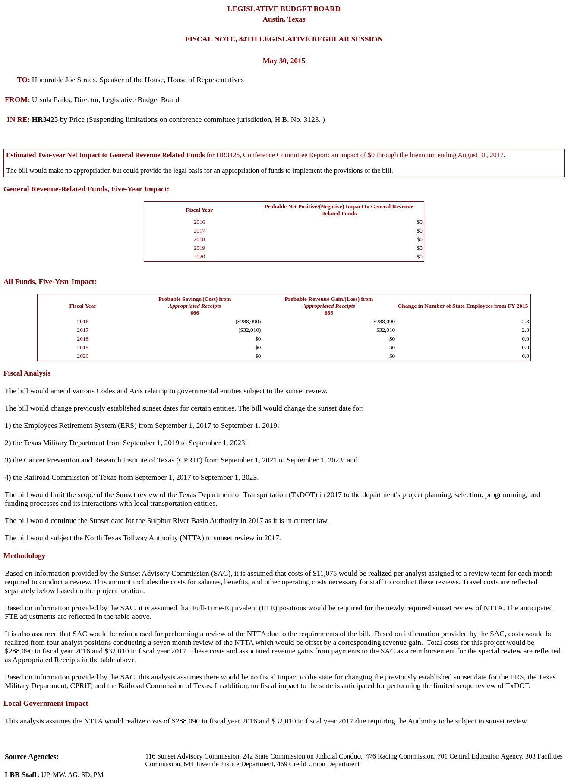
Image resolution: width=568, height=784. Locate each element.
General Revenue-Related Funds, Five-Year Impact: (86, 189)
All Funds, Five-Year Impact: (50, 281)
